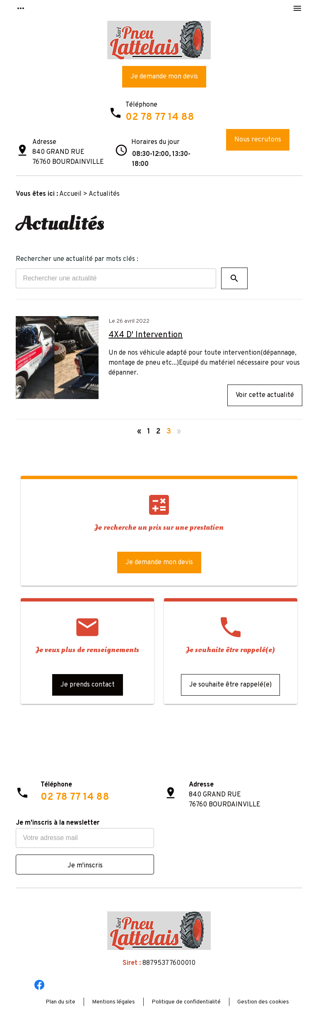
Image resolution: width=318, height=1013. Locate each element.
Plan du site (60, 1002)
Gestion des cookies (263, 1002)
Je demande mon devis (164, 77)
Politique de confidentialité (186, 1002)
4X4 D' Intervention (145, 335)
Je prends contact (87, 685)
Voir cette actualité (265, 395)
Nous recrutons (257, 140)
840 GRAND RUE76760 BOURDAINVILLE (68, 157)
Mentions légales (113, 1002)
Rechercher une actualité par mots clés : (77, 259)
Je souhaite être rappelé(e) (230, 685)
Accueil (70, 194)
